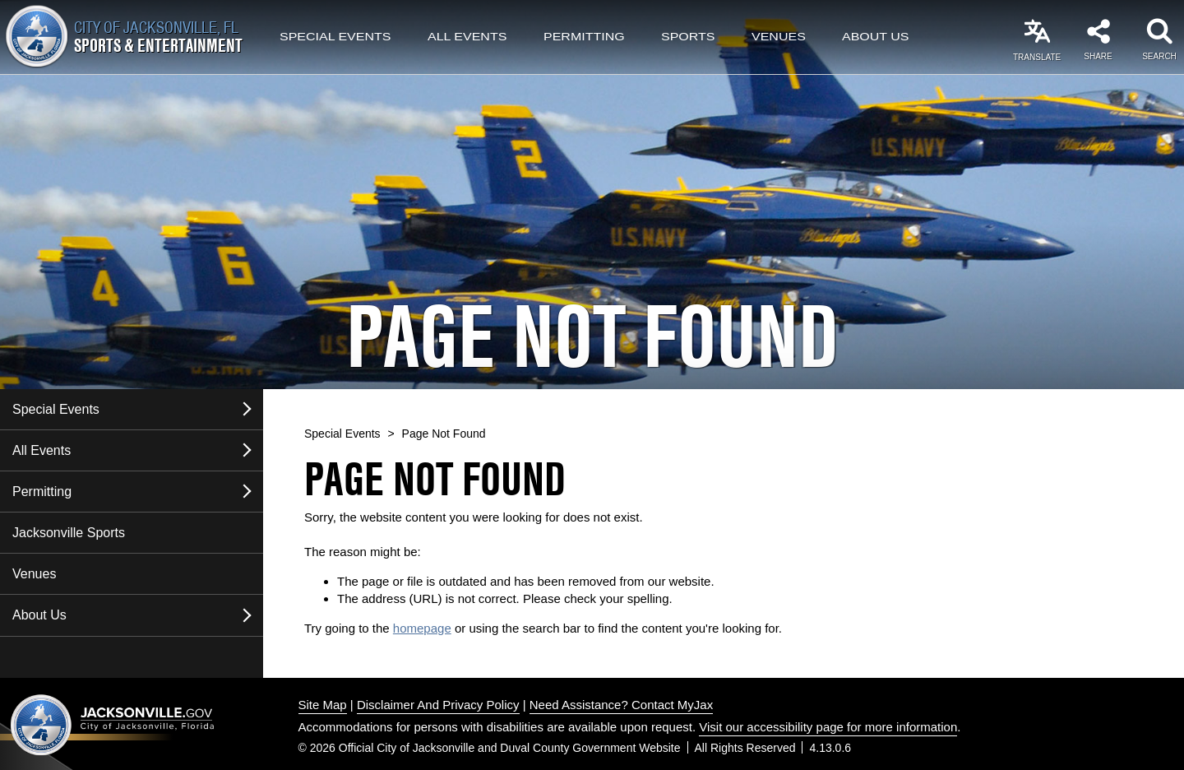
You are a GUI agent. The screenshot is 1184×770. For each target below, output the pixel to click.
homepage (422, 628)
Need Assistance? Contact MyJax (621, 705)
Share (1098, 56)
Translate (1037, 57)
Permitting (584, 37)
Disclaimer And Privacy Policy (438, 705)
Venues (779, 37)
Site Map (322, 705)
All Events (467, 37)
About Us (875, 37)
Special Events (335, 37)
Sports (688, 37)
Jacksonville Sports (68, 533)
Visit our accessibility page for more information (828, 727)
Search (1159, 56)
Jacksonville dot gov (112, 724)
